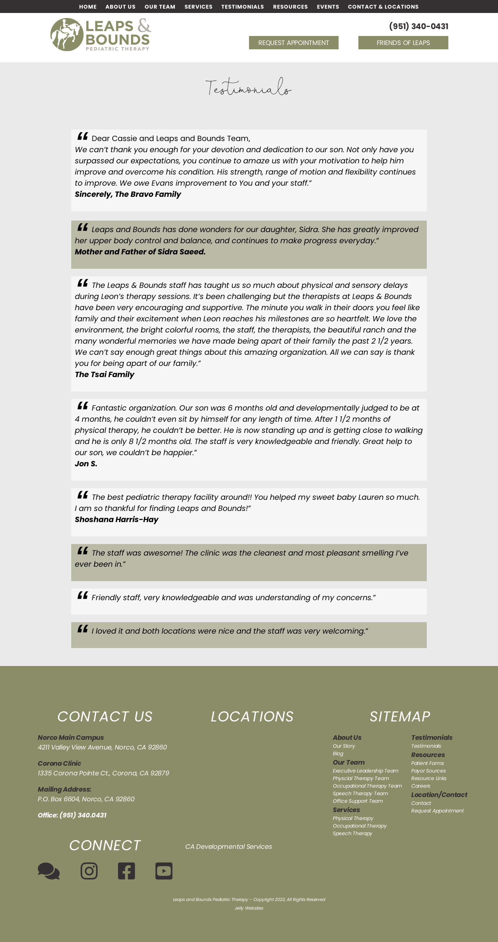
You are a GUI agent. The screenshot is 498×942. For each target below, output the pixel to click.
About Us (120, 6)
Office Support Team (358, 801)
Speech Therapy (352, 833)
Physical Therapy (353, 818)
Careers (420, 785)
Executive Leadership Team (365, 770)
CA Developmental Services (228, 846)
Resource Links (429, 778)
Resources (290, 6)
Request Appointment (293, 42)
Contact (421, 803)
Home (88, 6)
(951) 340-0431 (418, 26)
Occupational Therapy (360, 825)
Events (328, 6)
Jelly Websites (249, 908)
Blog (338, 753)
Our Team (160, 6)
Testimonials (242, 6)
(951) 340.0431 (82, 815)
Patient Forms (427, 763)
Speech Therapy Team (360, 793)
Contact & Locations (383, 6)
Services (199, 6)
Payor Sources (428, 770)
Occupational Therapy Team (367, 785)
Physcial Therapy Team (361, 778)
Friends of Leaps (403, 42)
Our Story (344, 745)
